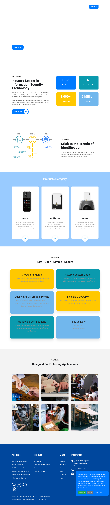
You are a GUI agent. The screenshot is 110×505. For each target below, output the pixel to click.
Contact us (94, 6)
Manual (62, 461)
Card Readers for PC (40, 471)
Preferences (98, 492)
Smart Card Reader (60, 7)
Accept (90, 492)
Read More (18, 47)
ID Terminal (46, 7)
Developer (63, 464)
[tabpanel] (25, 214)
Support (73, 7)
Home (37, 7)
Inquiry (62, 478)
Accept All (82, 492)
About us (82, 7)
